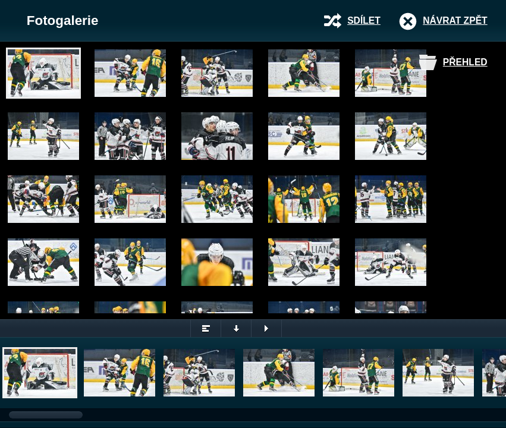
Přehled (465, 62)
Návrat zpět (455, 20)
